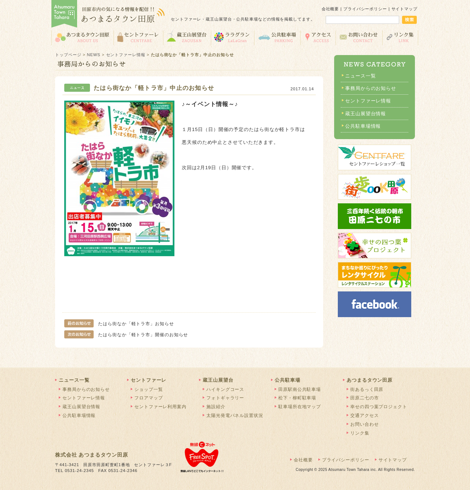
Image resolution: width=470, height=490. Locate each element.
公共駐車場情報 (363, 126)
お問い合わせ (359, 37)
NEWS (94, 54)
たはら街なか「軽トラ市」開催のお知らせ (126, 334)
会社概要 (330, 9)
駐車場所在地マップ (299, 406)
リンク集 (400, 37)
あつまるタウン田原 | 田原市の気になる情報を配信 (108, 14)
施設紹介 (215, 406)
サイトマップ (404, 9)
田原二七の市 (364, 397)
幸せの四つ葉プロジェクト (378, 406)
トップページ (68, 54)
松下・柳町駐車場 (297, 397)
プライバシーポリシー (365, 9)
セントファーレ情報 (125, 54)
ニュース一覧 (360, 76)
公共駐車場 (277, 37)
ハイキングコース (225, 389)
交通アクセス (318, 37)
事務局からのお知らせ (370, 88)
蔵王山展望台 (187, 37)
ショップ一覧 (148, 389)
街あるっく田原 (366, 389)
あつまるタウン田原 (82, 37)
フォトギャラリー (225, 397)
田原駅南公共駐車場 (299, 389)
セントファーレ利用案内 (160, 406)
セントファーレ (138, 37)
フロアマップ (148, 397)
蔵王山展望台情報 (365, 113)
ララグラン (232, 37)
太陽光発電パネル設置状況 (234, 415)
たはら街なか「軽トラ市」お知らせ (119, 323)
